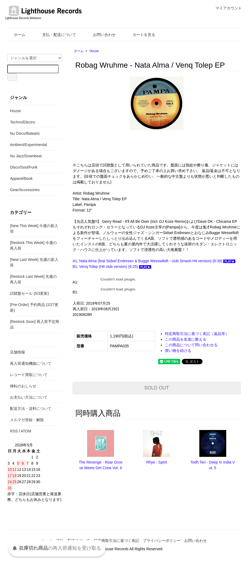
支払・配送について (55, 34)
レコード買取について (29, 375)
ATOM (26, 431)
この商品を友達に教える (185, 339)
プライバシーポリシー (161, 540)
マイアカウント (226, 8)
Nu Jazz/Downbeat (26, 156)
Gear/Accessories (25, 190)
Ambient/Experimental (28, 145)
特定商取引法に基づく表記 (116, 540)
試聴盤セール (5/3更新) (29, 293)
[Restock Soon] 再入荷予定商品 (34, 324)
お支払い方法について (29, 397)
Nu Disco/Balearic (25, 133)
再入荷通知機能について (30, 363)
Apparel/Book (21, 178)
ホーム (15, 34)
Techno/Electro (22, 122)
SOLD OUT (156, 388)
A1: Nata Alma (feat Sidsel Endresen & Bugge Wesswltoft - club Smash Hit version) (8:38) (154, 261)
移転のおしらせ (23, 386)
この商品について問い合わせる (191, 345)
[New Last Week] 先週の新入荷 (34, 262)
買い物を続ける (178, 350)
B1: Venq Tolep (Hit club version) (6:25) (112, 266)
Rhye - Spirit (156, 462)
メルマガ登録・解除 (27, 420)
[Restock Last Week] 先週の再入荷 (33, 279)
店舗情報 (17, 352)
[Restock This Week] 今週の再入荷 (33, 245)
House (94, 51)
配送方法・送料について (30, 408)
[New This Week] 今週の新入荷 (34, 229)
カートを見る (140, 34)
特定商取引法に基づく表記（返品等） (197, 333)
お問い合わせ (100, 34)
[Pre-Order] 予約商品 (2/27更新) (34, 307)
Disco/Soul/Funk (23, 167)
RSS (14, 431)
